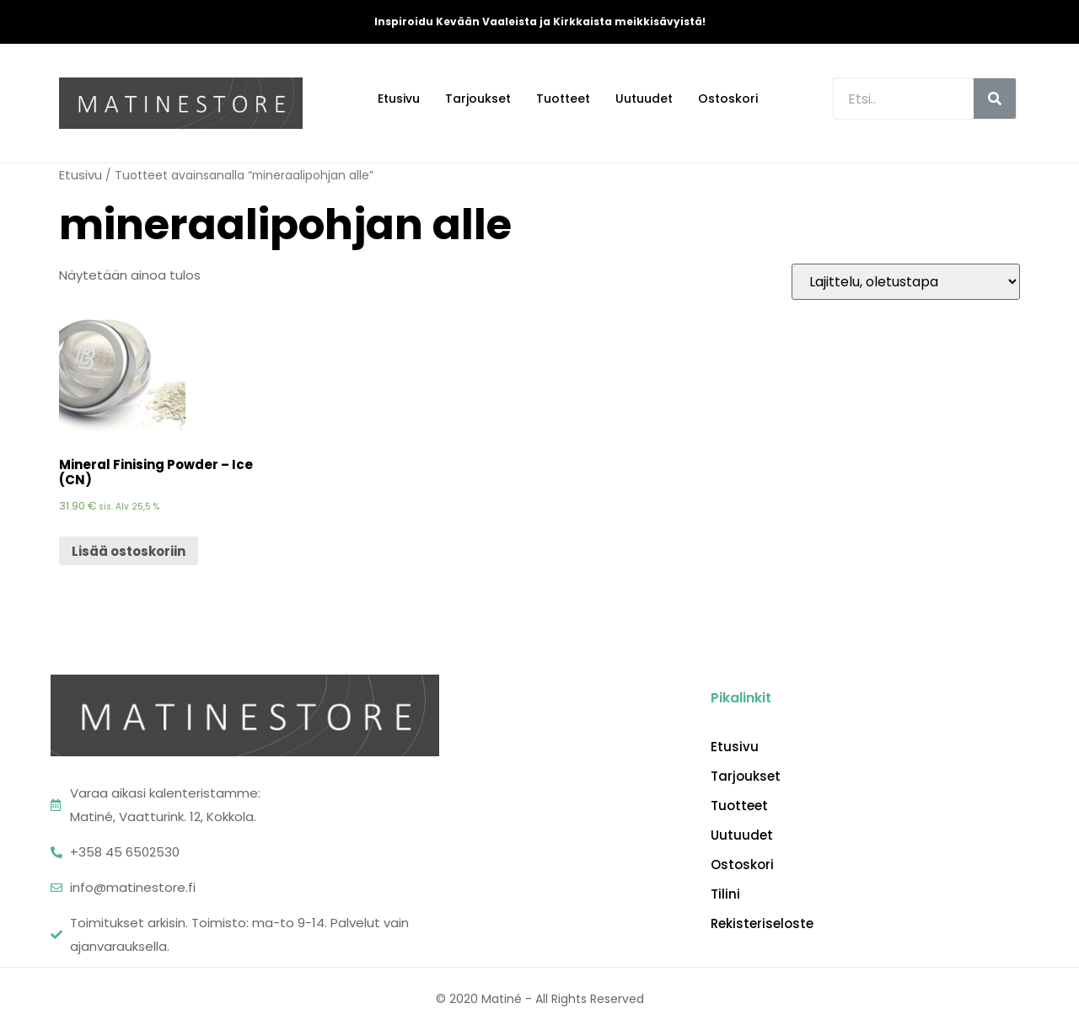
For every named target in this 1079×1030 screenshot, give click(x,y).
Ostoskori (728, 98)
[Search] (995, 98)
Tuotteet (563, 98)
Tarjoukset (478, 98)
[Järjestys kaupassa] (906, 282)
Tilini (725, 894)
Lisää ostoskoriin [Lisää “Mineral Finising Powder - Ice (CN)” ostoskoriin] (128, 551)
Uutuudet (644, 98)
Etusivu (399, 98)
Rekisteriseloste (762, 923)
